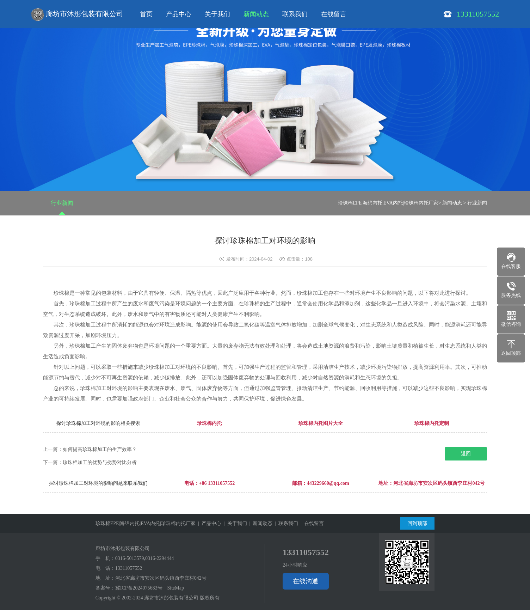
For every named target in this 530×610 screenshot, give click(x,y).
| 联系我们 (285, 523)
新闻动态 (256, 14)
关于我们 (217, 14)
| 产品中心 (208, 523)
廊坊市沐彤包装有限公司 (77, 15)
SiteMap (175, 588)
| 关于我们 (234, 523)
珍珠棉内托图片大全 (320, 423)
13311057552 (128, 568)
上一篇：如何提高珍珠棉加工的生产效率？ (90, 449)
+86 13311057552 (217, 483)
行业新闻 (62, 203)
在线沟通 (305, 581)
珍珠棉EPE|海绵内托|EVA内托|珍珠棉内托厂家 (388, 203)
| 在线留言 (311, 523)
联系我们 (295, 14)
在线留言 (333, 14)
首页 (146, 14)
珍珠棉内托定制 (431, 423)
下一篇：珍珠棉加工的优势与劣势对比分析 (90, 462)
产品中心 (178, 14)
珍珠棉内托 (209, 423)
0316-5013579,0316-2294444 (144, 558)
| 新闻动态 (260, 523)
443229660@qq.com (328, 483)
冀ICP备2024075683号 (138, 588)
